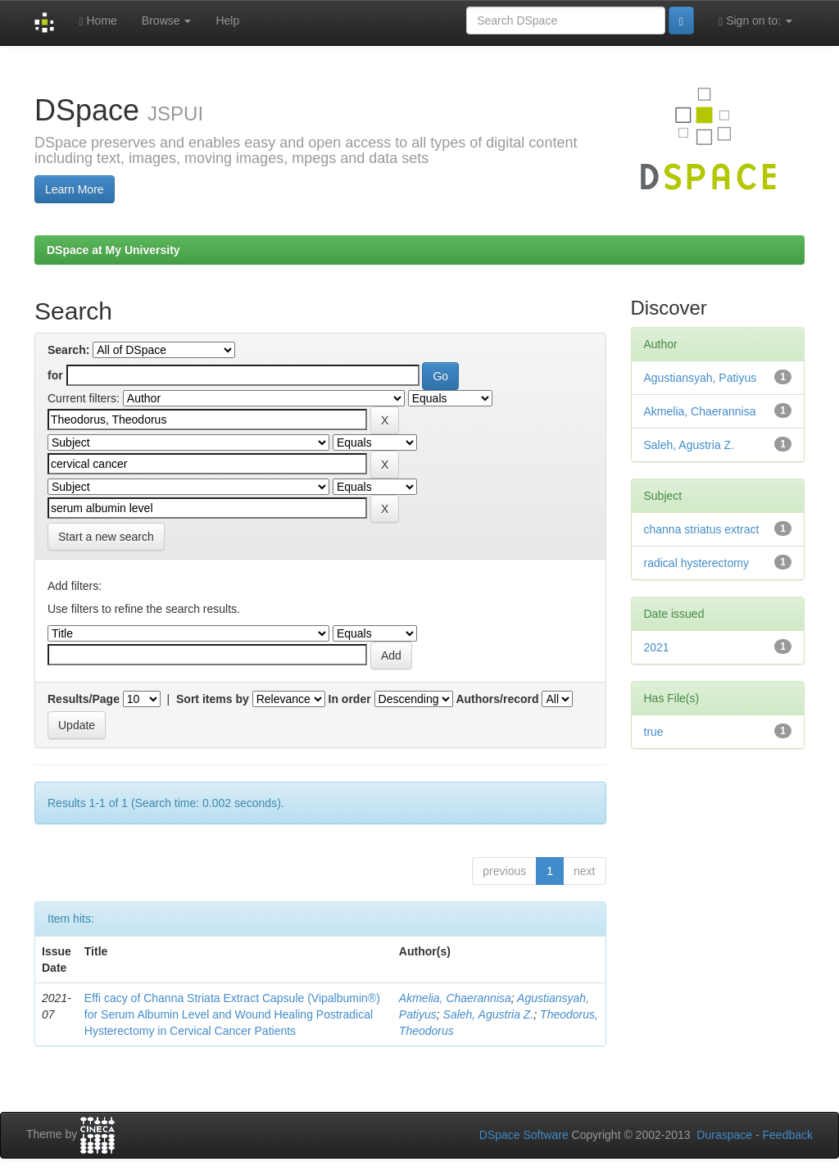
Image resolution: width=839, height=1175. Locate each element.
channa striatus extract (702, 529)
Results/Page (84, 698)
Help (227, 20)
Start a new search (106, 536)
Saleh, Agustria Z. (488, 1014)
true (654, 731)
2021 (656, 647)
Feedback (788, 1134)
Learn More (74, 189)
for (55, 375)
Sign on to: (755, 21)
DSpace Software (524, 1134)
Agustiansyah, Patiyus (700, 377)
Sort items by (212, 698)
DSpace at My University (113, 249)
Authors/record (497, 698)
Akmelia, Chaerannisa (455, 998)
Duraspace (724, 1134)
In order (350, 698)
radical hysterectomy (696, 562)
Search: (68, 349)
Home (97, 21)
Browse (167, 20)
